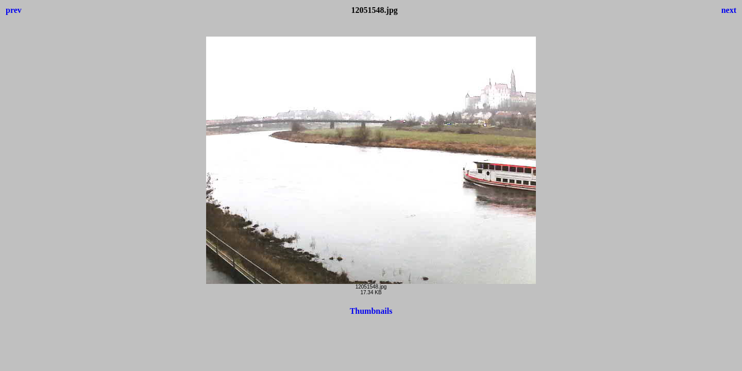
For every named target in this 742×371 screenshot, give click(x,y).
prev (14, 10)
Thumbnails (371, 311)
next (728, 10)
